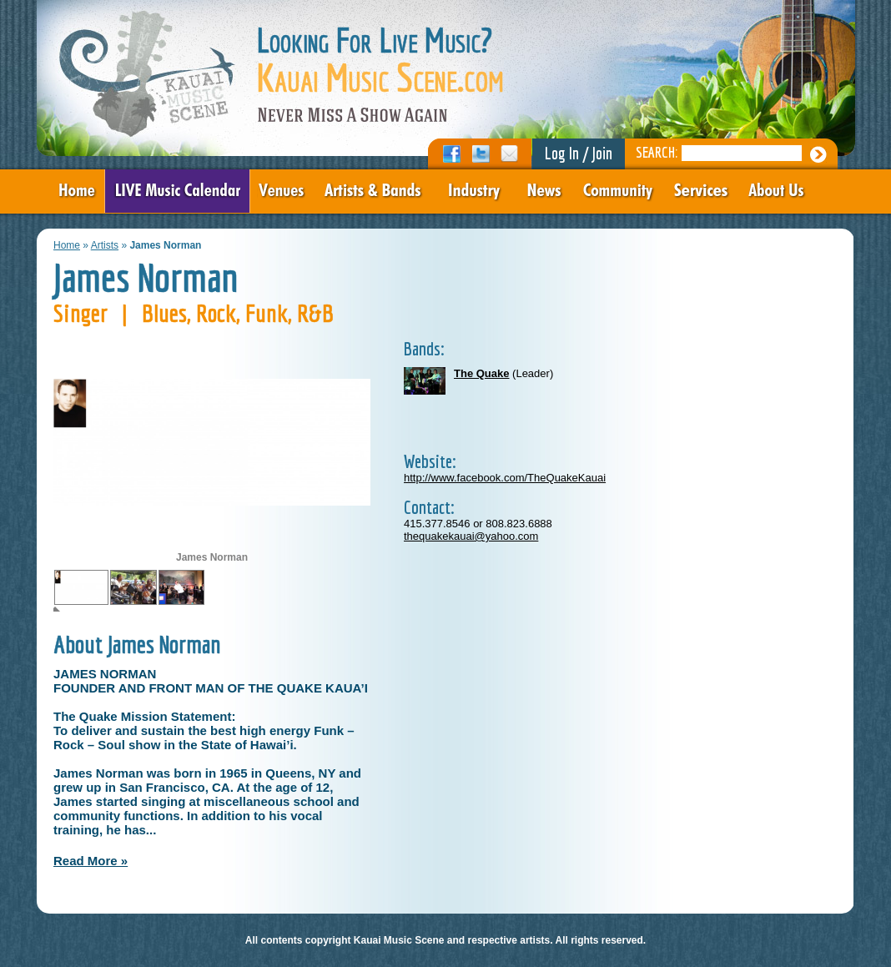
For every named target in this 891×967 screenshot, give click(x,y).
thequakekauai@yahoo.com (471, 536)
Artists (104, 245)
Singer (80, 313)
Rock (216, 313)
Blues (164, 313)
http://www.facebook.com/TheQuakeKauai (505, 477)
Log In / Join (578, 153)
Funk (266, 313)
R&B (315, 313)
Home (66, 245)
